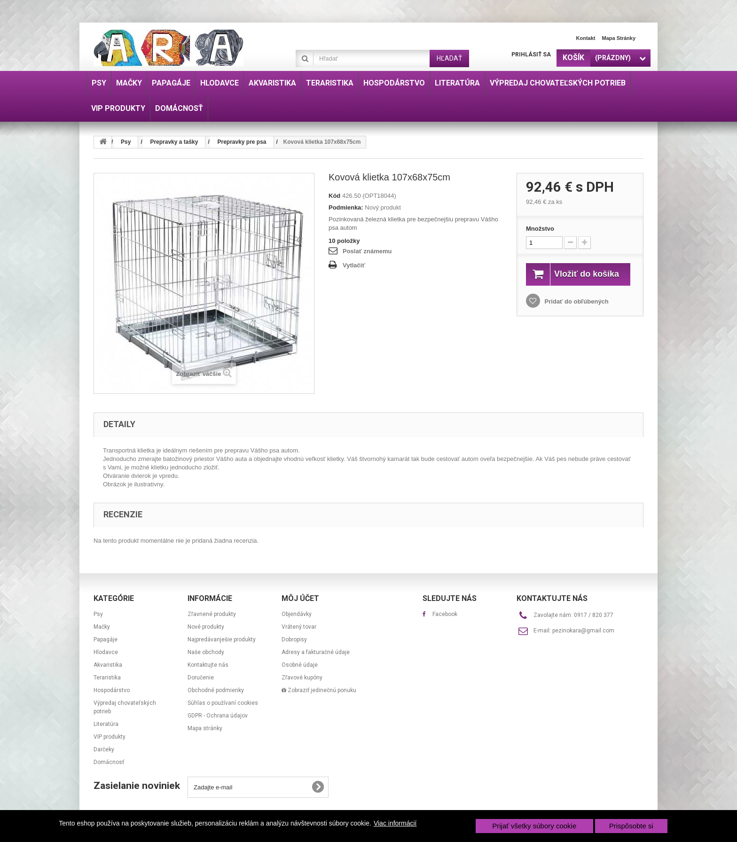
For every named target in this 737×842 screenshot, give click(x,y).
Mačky (102, 627)
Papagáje (106, 639)
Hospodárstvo (112, 690)
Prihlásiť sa (531, 54)
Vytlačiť (354, 265)
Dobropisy (294, 639)
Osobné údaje (300, 665)
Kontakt (586, 38)
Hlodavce (106, 652)
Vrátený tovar (299, 627)
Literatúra (106, 724)
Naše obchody (206, 652)
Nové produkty (206, 627)
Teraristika (107, 677)
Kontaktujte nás (208, 665)
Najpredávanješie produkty (222, 639)
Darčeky (104, 749)
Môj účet (300, 598)
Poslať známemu (367, 251)
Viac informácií (395, 823)
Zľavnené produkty (212, 614)
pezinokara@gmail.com (583, 630)
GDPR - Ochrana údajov (218, 715)
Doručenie (201, 677)
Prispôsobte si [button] (631, 826)
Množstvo (540, 228)
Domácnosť (109, 762)
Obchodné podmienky (216, 690)
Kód (334, 195)
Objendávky (297, 614)
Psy (98, 614)
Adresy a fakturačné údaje (316, 652)
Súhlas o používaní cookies (223, 703)
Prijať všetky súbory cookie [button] (534, 826)
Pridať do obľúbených (576, 311)
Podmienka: (346, 207)
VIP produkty (109, 736)
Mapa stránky (618, 38)
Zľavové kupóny (302, 677)
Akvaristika (108, 665)
